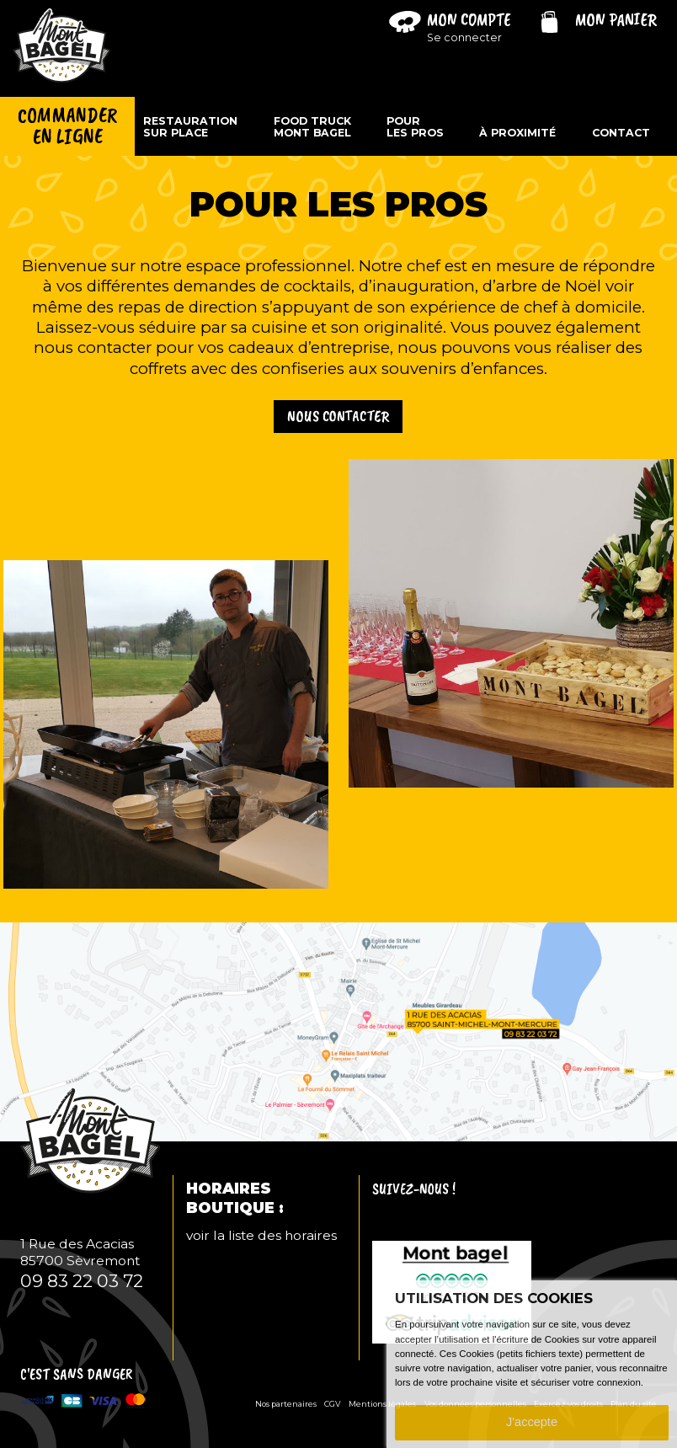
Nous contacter (338, 416)
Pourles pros (415, 126)
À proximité (517, 133)
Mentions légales (382, 1403)
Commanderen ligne (67, 126)
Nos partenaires (286, 1403)
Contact (621, 133)
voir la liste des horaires (261, 1235)
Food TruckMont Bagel (312, 126)
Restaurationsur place (190, 126)
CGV (332, 1403)
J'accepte (531, 1422)
